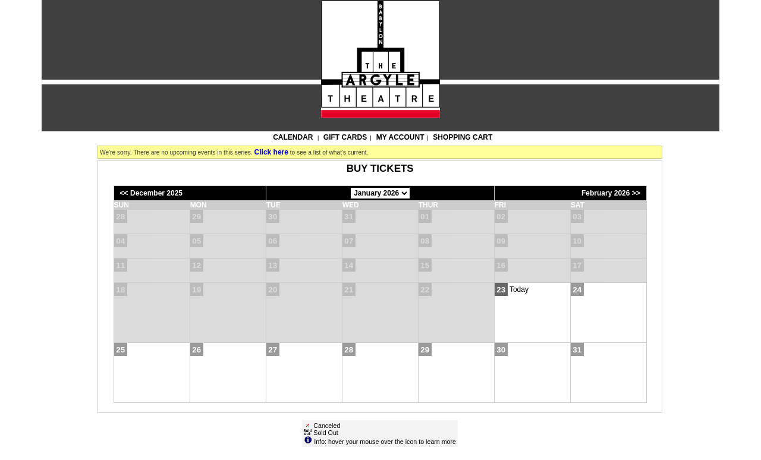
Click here (271, 152)
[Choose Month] (380, 193)
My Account (399, 137)
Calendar (293, 137)
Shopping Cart (462, 137)
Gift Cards (345, 137)
